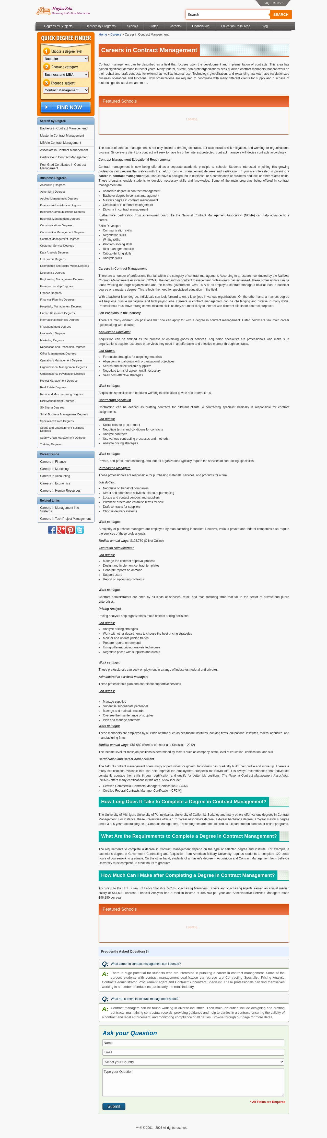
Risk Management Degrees (57, 400)
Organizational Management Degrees (63, 367)
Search (280, 15)
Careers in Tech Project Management (65, 519)
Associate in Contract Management (64, 150)
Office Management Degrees (58, 353)
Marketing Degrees (52, 340)
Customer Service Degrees (57, 245)
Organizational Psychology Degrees (62, 373)
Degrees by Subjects (58, 26)
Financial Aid (200, 26)
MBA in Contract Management (60, 143)
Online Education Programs (63, 11)
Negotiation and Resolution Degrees (62, 346)
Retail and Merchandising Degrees (61, 394)
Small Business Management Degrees (64, 414)
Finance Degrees (51, 292)
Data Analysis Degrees (54, 252)
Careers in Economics (55, 483)
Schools (132, 26)
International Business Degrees (59, 319)
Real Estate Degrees (53, 387)
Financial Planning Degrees (57, 299)
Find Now (65, 107)
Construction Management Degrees (62, 232)
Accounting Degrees (52, 184)
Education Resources (235, 26)
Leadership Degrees (52, 333)
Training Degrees (51, 444)
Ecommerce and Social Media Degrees (64, 265)
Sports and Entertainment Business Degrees (62, 429)
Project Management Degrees (58, 380)
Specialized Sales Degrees (57, 421)
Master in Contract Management (62, 135)
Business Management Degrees (60, 218)
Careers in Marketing (54, 469)
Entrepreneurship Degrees (56, 286)
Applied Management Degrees (59, 198)
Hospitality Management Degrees (61, 306)
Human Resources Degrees (57, 313)
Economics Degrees (52, 272)
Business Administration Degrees (60, 205)
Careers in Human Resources (60, 490)
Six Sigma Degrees (52, 407)
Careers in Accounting (55, 476)
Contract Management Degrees (59, 238)
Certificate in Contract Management (64, 157)
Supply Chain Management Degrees (62, 437)
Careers (175, 26)
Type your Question (193, 1082)
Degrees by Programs (101, 26)
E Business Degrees (53, 259)
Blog (265, 26)
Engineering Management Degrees (62, 279)
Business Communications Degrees (62, 211)
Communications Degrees (56, 225)
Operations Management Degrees (61, 360)
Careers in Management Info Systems (59, 509)
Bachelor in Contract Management (63, 128)
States (153, 26)
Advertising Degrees (52, 191)
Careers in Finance (53, 461)
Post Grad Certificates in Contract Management (63, 166)
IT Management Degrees (55, 326)
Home (103, 34)
